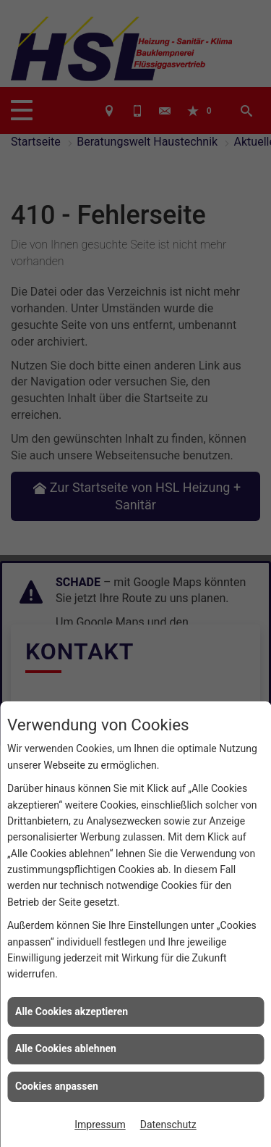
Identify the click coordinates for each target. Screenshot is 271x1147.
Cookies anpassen (56, 1086)
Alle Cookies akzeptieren (71, 1011)
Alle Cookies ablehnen (65, 1048)
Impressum (99, 1124)
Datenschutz (168, 1124)
